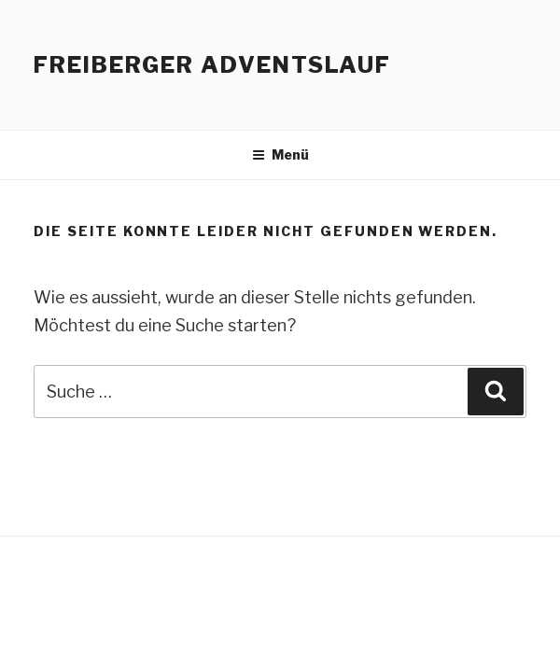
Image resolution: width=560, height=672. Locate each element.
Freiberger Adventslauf (212, 64)
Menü (280, 154)
